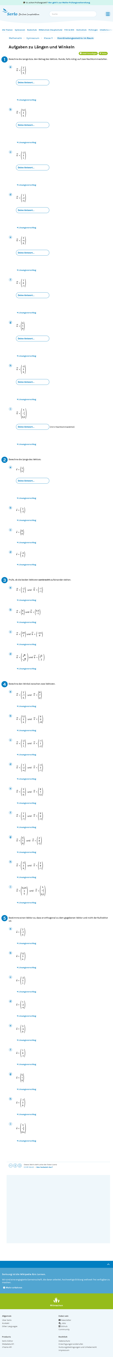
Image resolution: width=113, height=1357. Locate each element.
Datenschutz (64, 1341)
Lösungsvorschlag (26, 100)
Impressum (64, 1350)
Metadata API (8, 1344)
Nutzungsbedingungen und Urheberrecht (78, 1347)
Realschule (32, 30)
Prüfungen (93, 30)
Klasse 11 (48, 38)
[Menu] (108, 14)
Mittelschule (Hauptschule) (50, 30)
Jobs (62, 1323)
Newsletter (65, 1320)
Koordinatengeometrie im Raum (75, 38)
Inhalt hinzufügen (88, 53)
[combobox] (73, 14)
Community (64, 1329)
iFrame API (7, 1347)
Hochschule (81, 30)
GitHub (63, 1326)
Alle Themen (7, 30)
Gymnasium (20, 30)
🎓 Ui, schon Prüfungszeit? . (56, 2)
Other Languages (9, 1326)
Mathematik (15, 38)
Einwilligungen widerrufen (71, 1344)
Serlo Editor (7, 1341)
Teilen (103, 53)
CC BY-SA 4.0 (29, 1167)
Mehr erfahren (12, 1287)
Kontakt (5, 1323)
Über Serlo (7, 1320)
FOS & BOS (69, 30)
